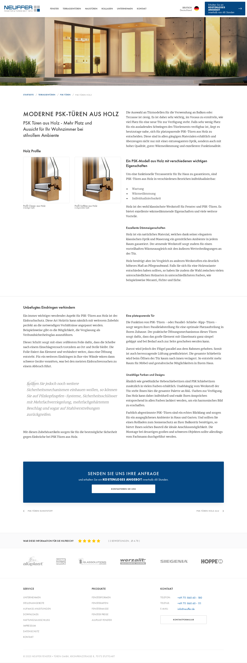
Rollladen (107, 8)
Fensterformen (101, 597)
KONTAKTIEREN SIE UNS (123, 489)
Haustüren (91, 8)
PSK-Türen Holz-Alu (208, 511)
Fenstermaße (100, 608)
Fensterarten (100, 603)
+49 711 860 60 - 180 (190, 597)
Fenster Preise (100, 614)
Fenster (54, 8)
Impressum (29, 625)
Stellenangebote (33, 603)
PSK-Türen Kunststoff (40, 511)
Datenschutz (31, 631)
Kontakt (141, 8)
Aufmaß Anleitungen (37, 608)
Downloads (31, 614)
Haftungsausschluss (36, 620)
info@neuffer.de (186, 609)
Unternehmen (125, 8)
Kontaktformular (183, 619)
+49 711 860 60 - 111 (189, 603)
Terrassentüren (72, 8)
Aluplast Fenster (102, 620)
